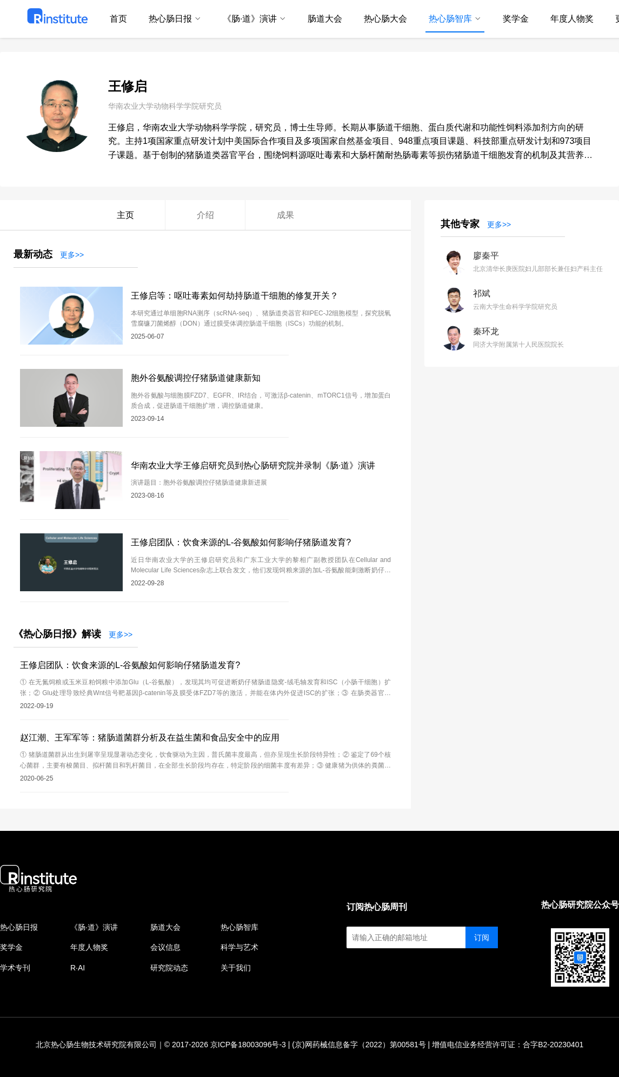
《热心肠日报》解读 (57, 634)
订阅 (481, 937)
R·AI (77, 967)
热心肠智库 (239, 927)
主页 (125, 215)
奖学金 (11, 947)
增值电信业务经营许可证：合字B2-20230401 (507, 1044)
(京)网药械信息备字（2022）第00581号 (358, 1044)
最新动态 (33, 254)
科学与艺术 (239, 947)
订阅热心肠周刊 (377, 906)
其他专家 (460, 224)
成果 (285, 215)
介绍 (205, 215)
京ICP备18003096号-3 (248, 1044)
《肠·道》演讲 (94, 927)
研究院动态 (169, 967)
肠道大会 (165, 927)
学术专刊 (15, 967)
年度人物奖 (89, 947)
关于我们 (236, 967)
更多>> (72, 254)
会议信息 (165, 947)
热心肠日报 (19, 927)
